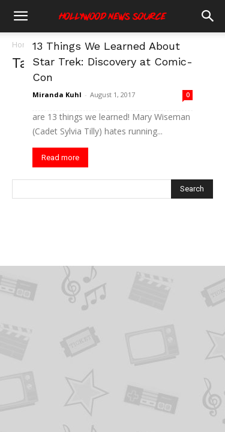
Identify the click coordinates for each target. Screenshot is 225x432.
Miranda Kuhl (57, 94)
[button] (20, 16)
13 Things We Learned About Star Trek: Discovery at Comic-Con (112, 61)
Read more (60, 157)
